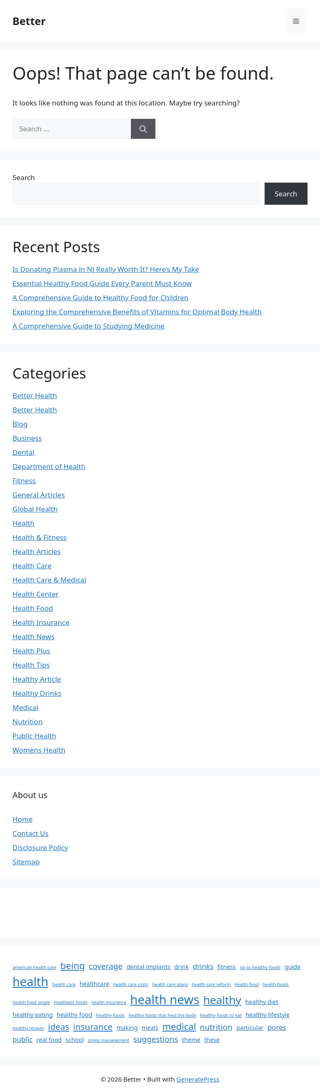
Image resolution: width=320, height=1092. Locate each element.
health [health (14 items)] (30, 981)
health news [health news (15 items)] (164, 999)
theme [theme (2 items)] (191, 1040)
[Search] (143, 129)
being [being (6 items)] (72, 965)
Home (22, 819)
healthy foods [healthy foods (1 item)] (110, 1015)
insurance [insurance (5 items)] (93, 1026)
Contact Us (30, 833)
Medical (25, 707)
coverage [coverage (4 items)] (105, 966)
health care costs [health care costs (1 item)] (130, 984)
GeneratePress (197, 1079)
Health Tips (31, 665)
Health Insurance (41, 622)
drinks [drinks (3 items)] (203, 966)
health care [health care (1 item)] (64, 984)
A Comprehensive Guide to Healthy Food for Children (100, 297)
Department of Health (48, 466)
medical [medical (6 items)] (179, 1026)
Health (23, 523)
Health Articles (36, 551)
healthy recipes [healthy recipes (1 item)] (28, 1028)
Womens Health (38, 750)
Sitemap (26, 861)
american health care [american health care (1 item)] (34, 967)
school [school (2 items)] (74, 1040)
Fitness (24, 480)
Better (28, 21)
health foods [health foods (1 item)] (275, 984)
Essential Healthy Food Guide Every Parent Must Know (102, 283)
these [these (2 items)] (212, 1040)
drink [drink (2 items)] (181, 967)
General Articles (38, 495)
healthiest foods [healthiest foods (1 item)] (71, 1002)
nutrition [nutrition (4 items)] (216, 1027)
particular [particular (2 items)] (249, 1028)
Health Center (35, 594)
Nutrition (27, 721)
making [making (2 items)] (127, 1028)
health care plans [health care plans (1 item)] (170, 984)
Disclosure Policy (40, 847)
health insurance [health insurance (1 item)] (108, 1002)
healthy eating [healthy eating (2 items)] (32, 1015)
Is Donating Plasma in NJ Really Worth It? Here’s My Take (105, 269)
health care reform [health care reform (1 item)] (211, 984)
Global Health (35, 509)
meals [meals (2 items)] (150, 1028)
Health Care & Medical (49, 580)
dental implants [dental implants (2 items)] (148, 967)
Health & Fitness (39, 537)
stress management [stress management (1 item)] (109, 1040)
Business (27, 438)
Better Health (34, 395)
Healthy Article (36, 679)
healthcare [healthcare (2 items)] (95, 984)
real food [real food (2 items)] (49, 1040)
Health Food (32, 608)
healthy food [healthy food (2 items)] (74, 1015)
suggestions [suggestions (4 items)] (155, 1039)
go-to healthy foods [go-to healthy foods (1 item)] (260, 967)
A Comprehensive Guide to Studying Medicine (88, 326)
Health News (33, 636)
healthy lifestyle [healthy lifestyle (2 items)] (267, 1015)
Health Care (32, 565)
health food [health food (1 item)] (247, 984)
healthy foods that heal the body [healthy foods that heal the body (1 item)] (162, 1015)
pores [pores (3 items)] (277, 1027)
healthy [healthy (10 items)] (222, 999)
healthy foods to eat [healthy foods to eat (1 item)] (221, 1015)
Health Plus (31, 650)
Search (23, 177)
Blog (20, 424)
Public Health (34, 736)
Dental (23, 452)
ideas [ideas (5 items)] (58, 1026)
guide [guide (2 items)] (292, 967)
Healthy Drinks (36, 693)
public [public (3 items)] (22, 1039)
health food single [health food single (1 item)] (31, 1002)
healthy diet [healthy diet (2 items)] (261, 1002)
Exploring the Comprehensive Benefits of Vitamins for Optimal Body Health (137, 311)
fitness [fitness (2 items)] (226, 967)
